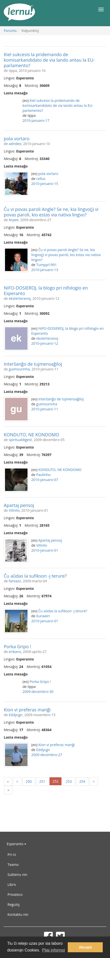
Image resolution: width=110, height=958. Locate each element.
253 (69, 781)
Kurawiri (43, 616)
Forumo (10, 30)
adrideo (15, 143)
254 (82, 781)
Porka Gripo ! (17, 646)
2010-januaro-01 (44, 550)
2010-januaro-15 (44, 183)
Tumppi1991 (46, 264)
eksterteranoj (19, 298)
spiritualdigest (20, 439)
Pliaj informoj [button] (53, 950)
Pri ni (12, 854)
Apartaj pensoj (19, 505)
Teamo (13, 864)
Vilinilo (14, 510)
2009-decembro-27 (46, 754)
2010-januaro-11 (44, 409)
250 (29, 781)
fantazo (15, 581)
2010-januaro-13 (44, 269)
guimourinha (19, 369)
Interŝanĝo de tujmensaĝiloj (33, 364)
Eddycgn (15, 714)
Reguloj (14, 904)
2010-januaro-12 (44, 343)
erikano (15, 651)
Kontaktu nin (18, 914)
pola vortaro (17, 139)
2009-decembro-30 (38, 691)
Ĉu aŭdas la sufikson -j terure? (35, 576)
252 (55, 781)
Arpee (13, 219)
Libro (12, 884)
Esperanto (16, 843)
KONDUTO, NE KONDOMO (31, 435)
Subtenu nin (17, 874)
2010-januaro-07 (44, 479)
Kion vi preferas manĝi (27, 710)
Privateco (15, 894)
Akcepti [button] (85, 947)
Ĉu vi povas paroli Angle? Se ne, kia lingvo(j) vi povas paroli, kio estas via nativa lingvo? (51, 212)
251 (42, 781)
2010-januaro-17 (35, 120)
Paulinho (43, 474)
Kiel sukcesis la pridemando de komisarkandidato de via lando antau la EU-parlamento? (49, 59)
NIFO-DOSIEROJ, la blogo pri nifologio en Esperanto (46, 290)
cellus (41, 178)
